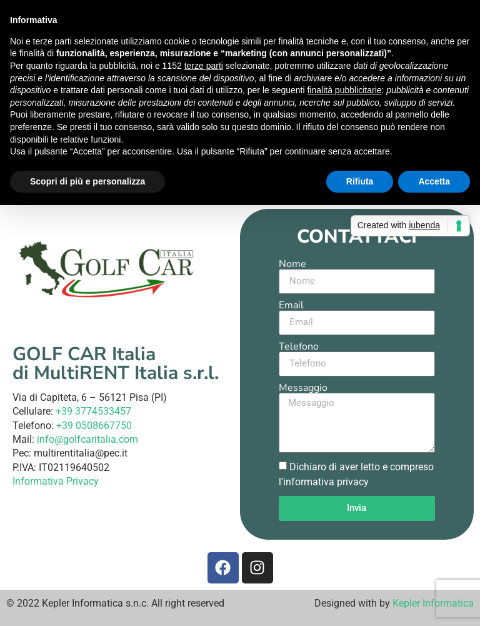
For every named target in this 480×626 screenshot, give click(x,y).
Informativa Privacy (55, 481)
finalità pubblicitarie (344, 90)
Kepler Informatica (433, 603)
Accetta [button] (434, 181)
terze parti (203, 66)
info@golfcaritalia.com (87, 439)
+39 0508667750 (94, 426)
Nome (292, 264)
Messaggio (303, 388)
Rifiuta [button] (360, 181)
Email (291, 305)
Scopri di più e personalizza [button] (87, 181)
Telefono (299, 346)
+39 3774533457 (93, 411)
